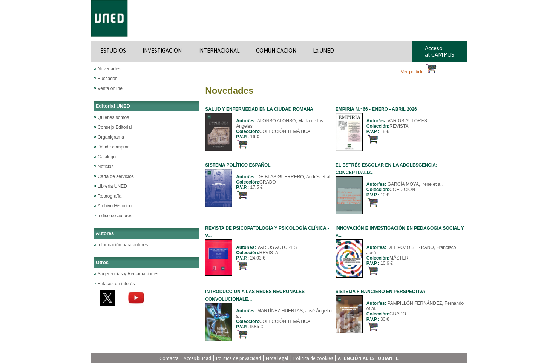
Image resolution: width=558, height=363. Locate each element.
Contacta (169, 358)
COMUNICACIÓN (276, 51)
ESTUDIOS (113, 51)
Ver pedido (419, 71)
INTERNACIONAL (218, 51)
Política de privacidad (238, 358)
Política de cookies (313, 358)
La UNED (323, 51)
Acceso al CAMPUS (439, 51)
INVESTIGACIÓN (162, 51)
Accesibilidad (197, 358)
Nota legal (277, 358)
